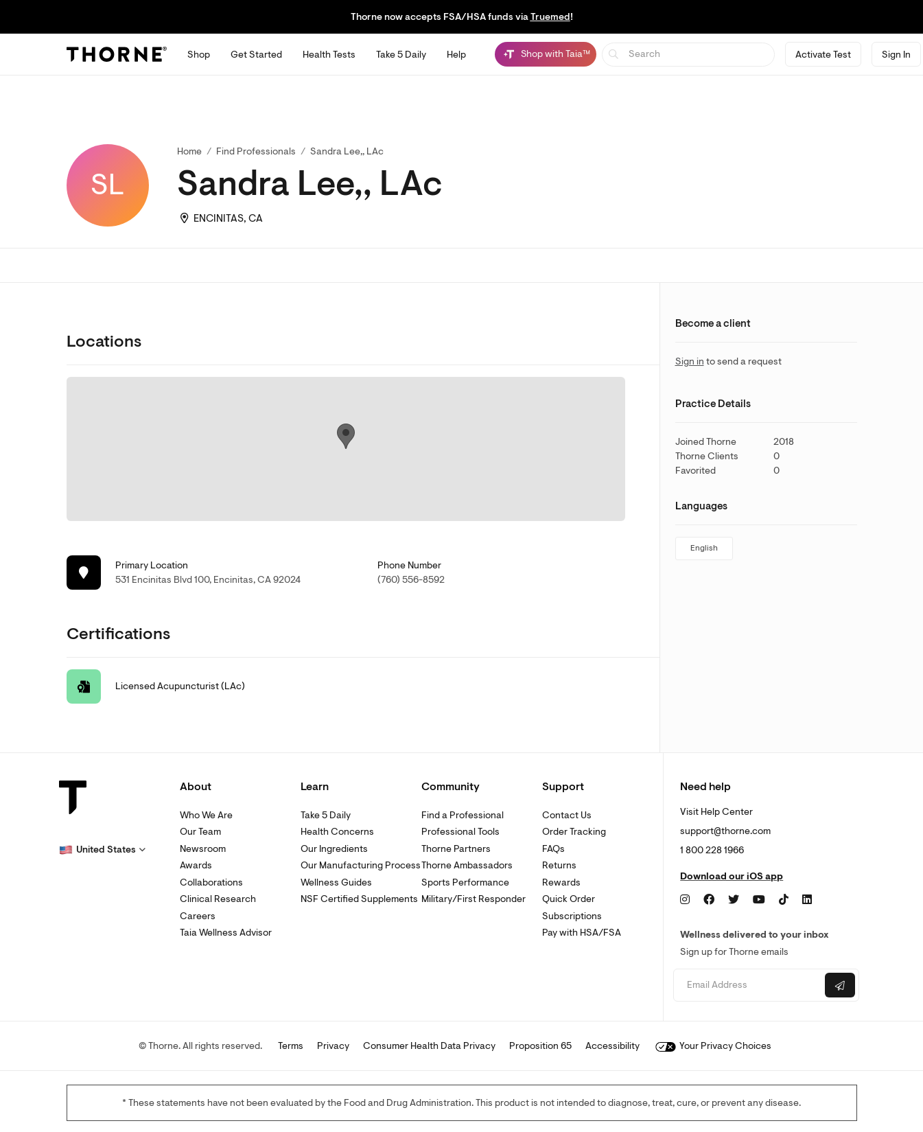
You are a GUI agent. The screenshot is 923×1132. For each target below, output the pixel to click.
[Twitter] (733, 900)
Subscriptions (572, 916)
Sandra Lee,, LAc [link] (347, 151)
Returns (559, 865)
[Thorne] (117, 54)
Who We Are (206, 815)
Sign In (896, 54)
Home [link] (189, 151)
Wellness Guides (336, 882)
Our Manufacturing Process (361, 865)
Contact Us (567, 815)
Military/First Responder (473, 899)
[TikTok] (783, 900)
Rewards (561, 882)
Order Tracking (574, 832)
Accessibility (612, 1046)
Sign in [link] (689, 361)
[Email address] (747, 985)
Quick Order (568, 899)
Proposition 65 (540, 1046)
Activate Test (823, 54)
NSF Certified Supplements (359, 899)
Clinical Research (218, 899)
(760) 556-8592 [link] (411, 580)
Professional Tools (460, 832)
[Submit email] (840, 985)
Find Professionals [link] (256, 151)
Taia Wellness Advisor (226, 932)
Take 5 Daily (326, 815)
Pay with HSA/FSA (581, 932)
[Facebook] (708, 900)
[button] (102, 849)
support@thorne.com (725, 831)
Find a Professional (462, 815)
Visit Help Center (716, 812)
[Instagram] (685, 900)
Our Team (200, 832)
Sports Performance (465, 882)
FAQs (553, 849)
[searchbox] (688, 55)
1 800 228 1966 (712, 850)
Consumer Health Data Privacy (429, 1046)
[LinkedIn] (807, 900)
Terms (290, 1046)
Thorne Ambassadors (467, 865)
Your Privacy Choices (713, 1046)
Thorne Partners (456, 849)
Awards (196, 865)
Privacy (333, 1046)
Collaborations (211, 882)
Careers (197, 916)
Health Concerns (337, 832)
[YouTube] (759, 900)
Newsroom (203, 849)
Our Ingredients (334, 849)
